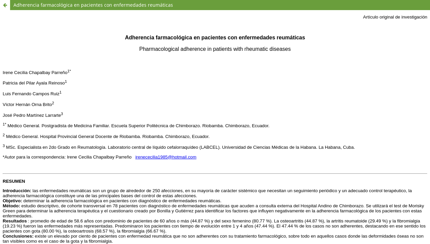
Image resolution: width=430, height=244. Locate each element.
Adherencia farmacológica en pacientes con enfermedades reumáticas (93, 5)
